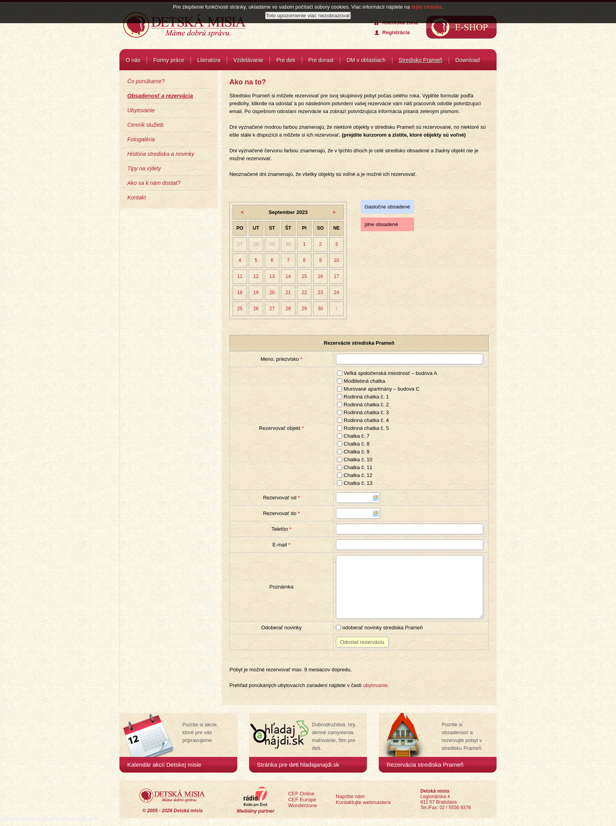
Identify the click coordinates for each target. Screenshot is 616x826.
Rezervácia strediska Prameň (425, 764)
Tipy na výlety (144, 168)
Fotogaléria (141, 139)
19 (255, 292)
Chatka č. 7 (353, 436)
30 (288, 244)
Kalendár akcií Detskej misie (164, 764)
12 (255, 276)
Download (467, 60)
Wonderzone (302, 805)
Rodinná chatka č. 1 (363, 397)
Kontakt (136, 197)
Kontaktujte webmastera (363, 802)
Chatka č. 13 (354, 483)
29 (272, 244)
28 (255, 244)
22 (304, 292)
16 (320, 276)
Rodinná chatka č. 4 (363, 420)
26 (255, 308)
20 (272, 292)
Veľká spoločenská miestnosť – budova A (387, 373)
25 (239, 308)
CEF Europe (302, 799)
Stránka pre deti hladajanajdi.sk (298, 764)
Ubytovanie (141, 110)
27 (239, 244)
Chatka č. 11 (354, 467)
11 (239, 276)
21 (288, 292)
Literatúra (208, 60)
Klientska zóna (400, 23)
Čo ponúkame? (146, 81)
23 (320, 292)
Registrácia (396, 32)
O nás (133, 60)
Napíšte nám (350, 796)
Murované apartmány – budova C (378, 389)
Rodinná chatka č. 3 (363, 412)
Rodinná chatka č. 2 (363, 405)
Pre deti (285, 60)
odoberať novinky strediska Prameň (379, 627)
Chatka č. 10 (354, 459)
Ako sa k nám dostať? (154, 183)
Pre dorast (321, 60)
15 (304, 276)
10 (336, 260)
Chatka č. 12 (354, 475)
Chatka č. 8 (353, 444)
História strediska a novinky (160, 154)
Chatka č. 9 (353, 452)
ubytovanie (375, 685)
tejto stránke (426, 7)
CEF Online (301, 794)
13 (272, 276)
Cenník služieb (145, 125)
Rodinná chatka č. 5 (363, 428)
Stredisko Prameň (420, 60)
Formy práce (168, 60)
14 (288, 276)
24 (336, 292)
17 (336, 276)
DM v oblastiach (366, 60)
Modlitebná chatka (361, 381)
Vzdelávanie (248, 60)
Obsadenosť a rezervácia (160, 96)
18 (239, 292)
